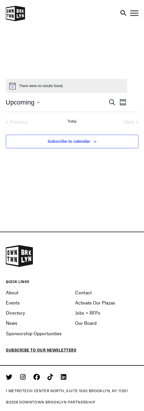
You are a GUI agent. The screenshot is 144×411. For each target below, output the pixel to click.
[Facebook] (37, 377)
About (12, 292)
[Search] (123, 13)
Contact (83, 292)
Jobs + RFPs (87, 313)
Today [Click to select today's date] (72, 121)
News (11, 323)
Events (13, 302)
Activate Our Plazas (95, 302)
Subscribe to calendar (68, 141)
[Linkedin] (63, 377)
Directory (15, 313)
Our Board (86, 323)
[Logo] (15, 20)
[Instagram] (24, 377)
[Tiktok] (51, 377)
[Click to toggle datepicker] (23, 102)
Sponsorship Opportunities (34, 333)
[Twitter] (10, 377)
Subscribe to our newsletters (41, 350)
